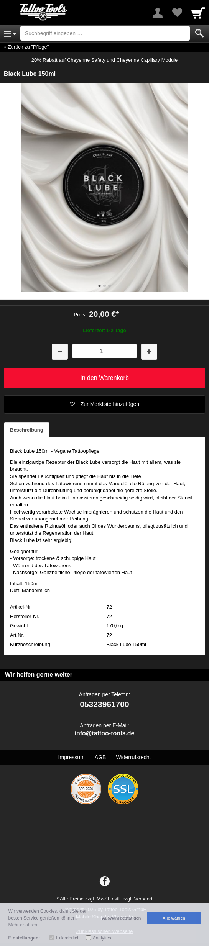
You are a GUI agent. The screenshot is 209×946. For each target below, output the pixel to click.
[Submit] (199, 33)
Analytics (102, 938)
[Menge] (105, 351)
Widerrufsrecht (133, 757)
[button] (104, 404)
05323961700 (104, 704)
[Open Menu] (10, 33)
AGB (100, 757)
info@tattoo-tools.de (104, 733)
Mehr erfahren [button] (22, 925)
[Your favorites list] (177, 13)
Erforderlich (67, 938)
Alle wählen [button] (174, 918)
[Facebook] (105, 882)
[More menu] (157, 13)
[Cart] (198, 13)
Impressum (71, 757)
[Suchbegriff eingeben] (105, 33)
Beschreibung (26, 430)
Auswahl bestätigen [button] (121, 918)
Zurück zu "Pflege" (28, 47)
